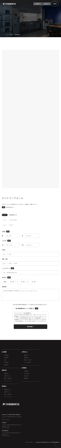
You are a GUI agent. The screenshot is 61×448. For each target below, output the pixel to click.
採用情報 (11, 34)
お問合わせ (46, 3)
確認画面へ (30, 326)
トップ (7, 34)
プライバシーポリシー (29, 442)
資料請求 (37, 3)
